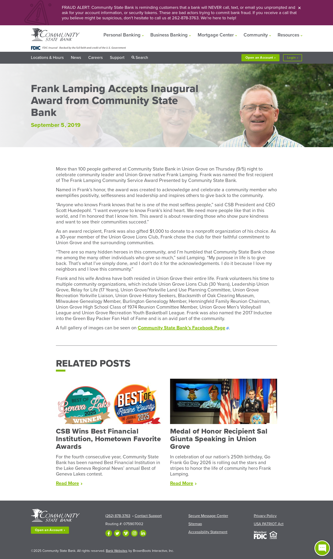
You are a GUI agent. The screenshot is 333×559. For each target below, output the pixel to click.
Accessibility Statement (207, 532)
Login (294, 57)
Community (256, 35)
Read (69, 483)
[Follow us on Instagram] (134, 533)
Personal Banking (122, 35)
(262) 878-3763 (117, 515)
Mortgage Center (216, 35)
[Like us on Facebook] (108, 533)
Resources (288, 35)
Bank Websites (116, 551)
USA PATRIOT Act (269, 524)
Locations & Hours (47, 57)
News (76, 57)
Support (117, 57)
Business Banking (169, 35)
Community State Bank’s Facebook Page (181, 328)
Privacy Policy (265, 515)
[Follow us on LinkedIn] (143, 533)
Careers (95, 57)
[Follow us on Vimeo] (125, 533)
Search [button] (142, 57)
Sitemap (195, 524)
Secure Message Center (208, 515)
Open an (260, 58)
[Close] (299, 7)
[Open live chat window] (322, 548)
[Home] (55, 35)
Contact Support (148, 515)
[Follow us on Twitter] (117, 533)
